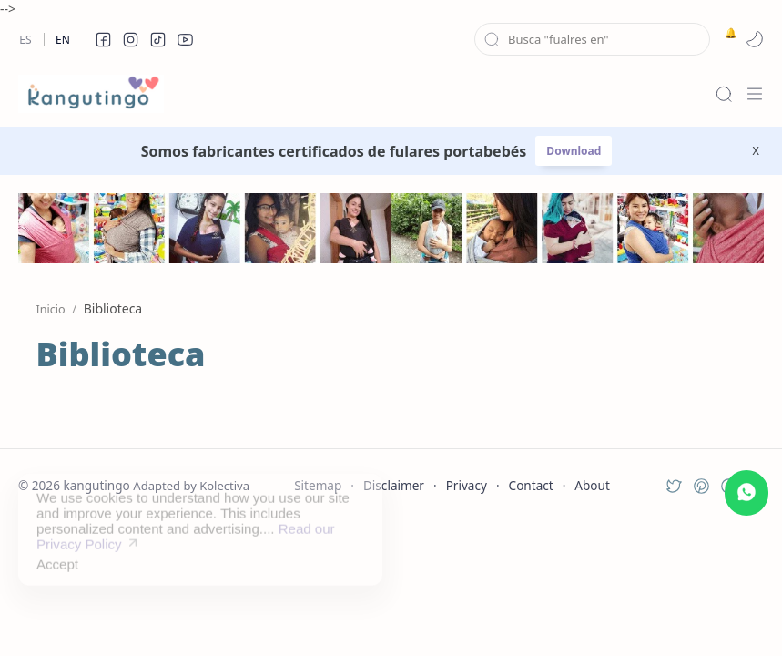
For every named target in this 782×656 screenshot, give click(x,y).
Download (573, 151)
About (592, 485)
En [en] (63, 39)
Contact (531, 485)
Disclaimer (393, 485)
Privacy (466, 485)
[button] (103, 39)
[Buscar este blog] (592, 39)
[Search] (723, 94)
